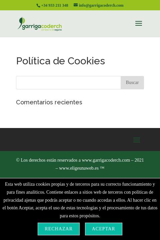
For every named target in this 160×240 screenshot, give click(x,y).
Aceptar (103, 228)
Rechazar (59, 228)
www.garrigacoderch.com (106, 160)
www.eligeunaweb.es (81, 168)
